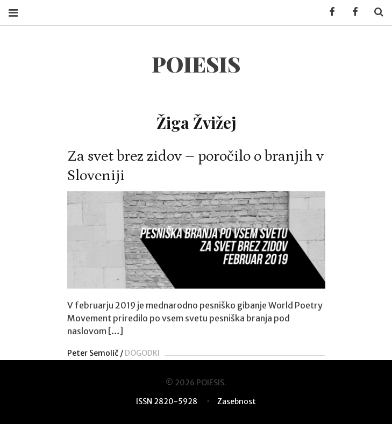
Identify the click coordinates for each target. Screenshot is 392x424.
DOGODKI (142, 353)
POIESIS (196, 63)
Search (375, 12)
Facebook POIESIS (351, 12)
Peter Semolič (92, 353)
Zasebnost (236, 401)
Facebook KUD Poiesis (328, 12)
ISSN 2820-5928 (166, 401)
